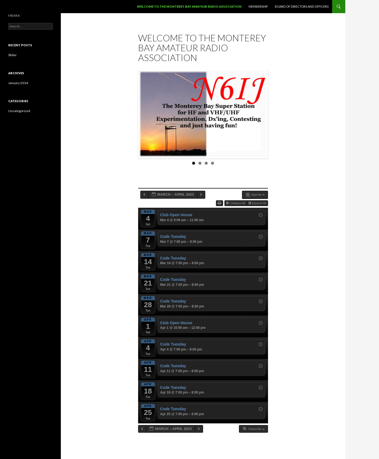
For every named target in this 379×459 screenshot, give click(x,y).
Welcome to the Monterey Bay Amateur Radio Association (189, 6)
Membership (258, 6)
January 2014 (18, 83)
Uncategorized (19, 111)
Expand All (258, 203)
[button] (253, 429)
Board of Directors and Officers (302, 6)
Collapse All (236, 203)
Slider (12, 55)
